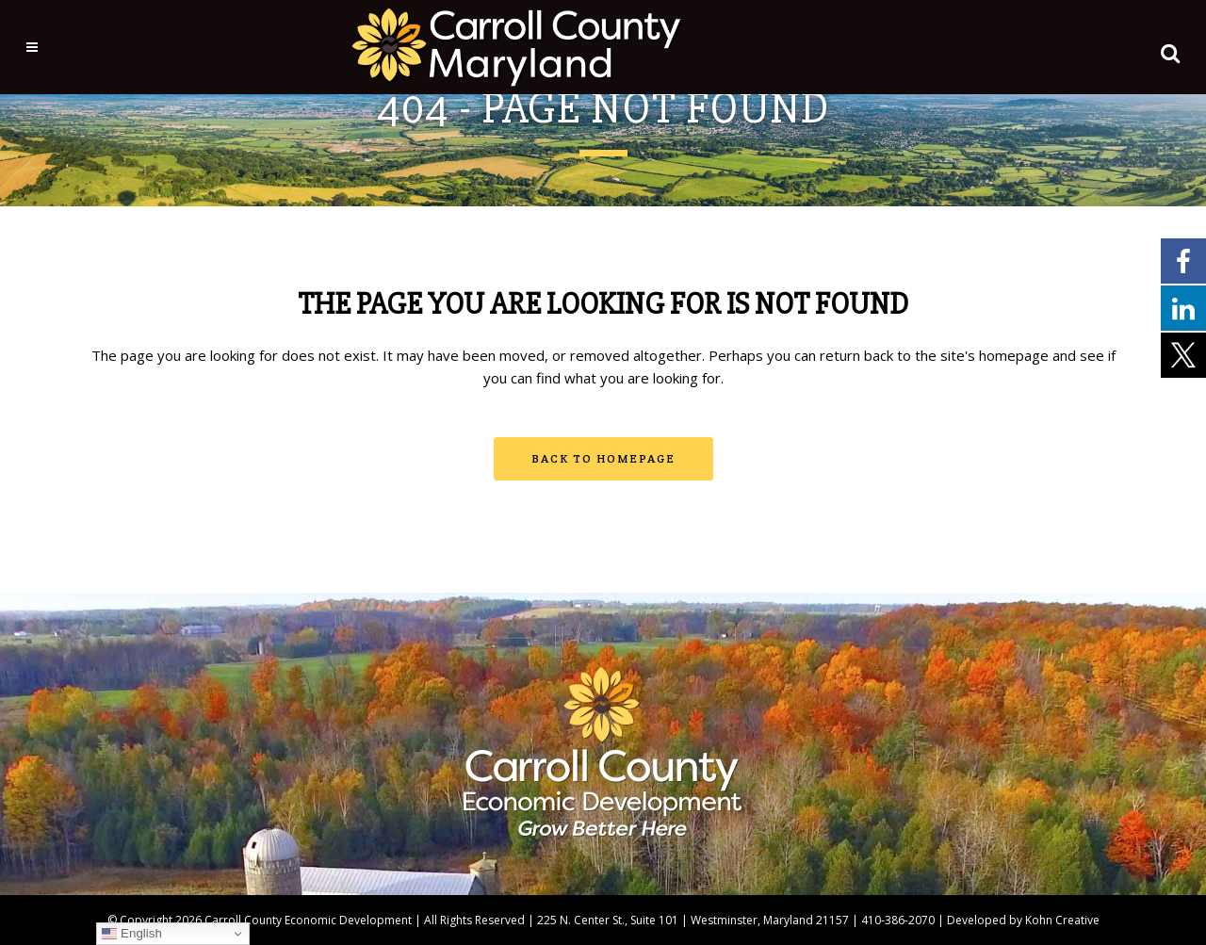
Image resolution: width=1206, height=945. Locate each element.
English (131, 933)
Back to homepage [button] (603, 458)
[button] (1150, 49)
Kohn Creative (1062, 920)
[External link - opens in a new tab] (1183, 260)
